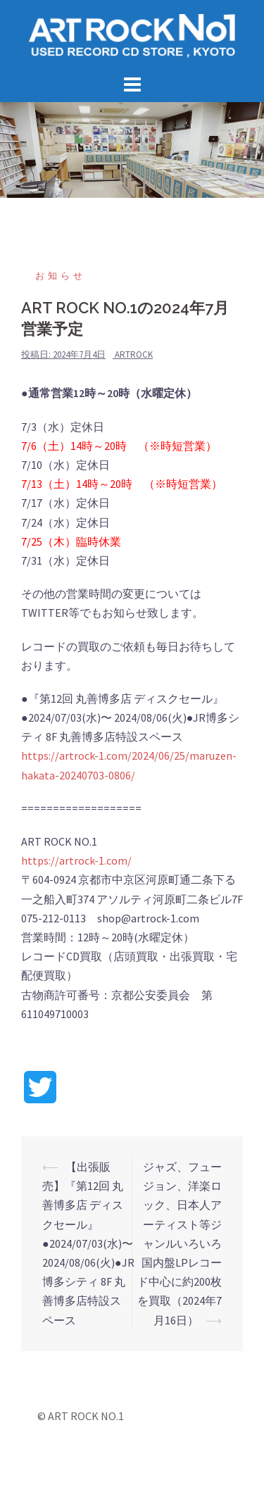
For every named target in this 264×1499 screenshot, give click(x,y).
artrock (134, 354)
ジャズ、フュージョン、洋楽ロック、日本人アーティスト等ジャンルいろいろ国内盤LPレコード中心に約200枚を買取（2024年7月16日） (179, 1243)
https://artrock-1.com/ (76, 860)
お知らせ (60, 276)
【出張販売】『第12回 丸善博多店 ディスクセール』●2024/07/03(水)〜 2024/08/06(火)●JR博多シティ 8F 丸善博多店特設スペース (88, 1243)
